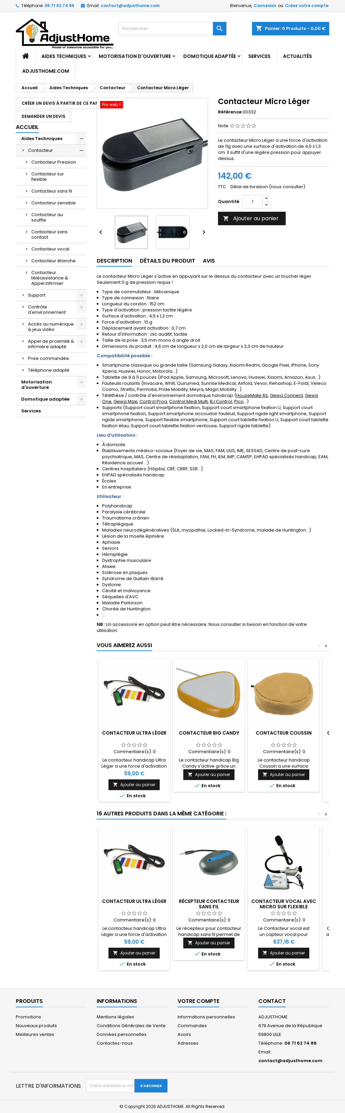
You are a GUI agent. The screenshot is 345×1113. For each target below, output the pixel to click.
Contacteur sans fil (51, 191)
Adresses (188, 1043)
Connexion (265, 5)
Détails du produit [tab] (167, 261)
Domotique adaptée (209, 56)
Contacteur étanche (53, 261)
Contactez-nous (115, 1043)
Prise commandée (48, 358)
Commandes (192, 1025)
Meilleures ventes (35, 1034)
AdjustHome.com (45, 71)
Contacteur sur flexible (47, 176)
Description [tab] (114, 261)
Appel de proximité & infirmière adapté (51, 344)
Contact (272, 1001)
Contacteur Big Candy (209, 733)
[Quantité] (253, 201)
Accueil (27, 127)
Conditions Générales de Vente (131, 1025)
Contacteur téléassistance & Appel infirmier (49, 277)
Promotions (28, 1017)
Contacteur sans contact (49, 234)
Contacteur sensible (53, 203)
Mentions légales (115, 1017)
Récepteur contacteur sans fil (209, 904)
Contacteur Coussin (284, 733)
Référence (230, 112)
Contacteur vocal (50, 249)
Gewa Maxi (125, 401)
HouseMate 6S (252, 395)
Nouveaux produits (36, 1025)
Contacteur (40, 150)
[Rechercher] (172, 28)
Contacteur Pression (53, 162)
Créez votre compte (306, 5)
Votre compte (198, 1001)
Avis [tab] (209, 261)
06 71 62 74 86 (59, 5)
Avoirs (184, 1034)
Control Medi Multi (188, 401)
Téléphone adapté (48, 370)
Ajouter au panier (251, 218)
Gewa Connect (286, 395)
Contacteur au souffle (47, 217)
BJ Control (221, 401)
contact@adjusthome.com (130, 5)
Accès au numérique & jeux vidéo (51, 327)
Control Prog (153, 401)
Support (36, 295)
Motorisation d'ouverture (135, 56)
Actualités (297, 56)
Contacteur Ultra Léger (134, 733)
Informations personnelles (206, 1017)
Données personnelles (122, 1034)
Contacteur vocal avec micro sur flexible (283, 904)
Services (259, 56)
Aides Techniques (63, 56)
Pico (239, 401)
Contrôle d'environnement (47, 309)
